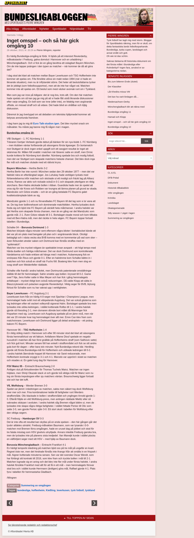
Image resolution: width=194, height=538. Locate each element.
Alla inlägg (12, 28)
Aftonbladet (29, 28)
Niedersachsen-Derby (119, 101)
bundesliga (23, 490)
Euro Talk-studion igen (46, 123)
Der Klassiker (114, 86)
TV (89, 28)
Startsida (11, 35)
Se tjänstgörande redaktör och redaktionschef (32, 525)
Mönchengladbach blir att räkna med (126, 106)
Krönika (111, 198)
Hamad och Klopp (117, 117)
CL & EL (112, 172)
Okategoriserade (116, 208)
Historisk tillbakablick (118, 188)
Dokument (113, 182)
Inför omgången (116, 193)
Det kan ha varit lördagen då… (123, 96)
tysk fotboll (77, 490)
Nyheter (44, 28)
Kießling (50, 490)
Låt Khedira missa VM (119, 91)
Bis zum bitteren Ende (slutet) (123, 81)
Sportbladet (59, 28)
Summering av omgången (36, 485)
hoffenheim (38, 490)
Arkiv (109, 153)
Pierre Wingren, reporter (49, 50)
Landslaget (113, 203)
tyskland (90, 490)
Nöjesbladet (77, 28)
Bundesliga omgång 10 (119, 127)
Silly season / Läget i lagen (121, 213)
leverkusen (63, 490)
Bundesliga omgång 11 (119, 112)
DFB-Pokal (113, 177)
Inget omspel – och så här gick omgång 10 (129, 122)
